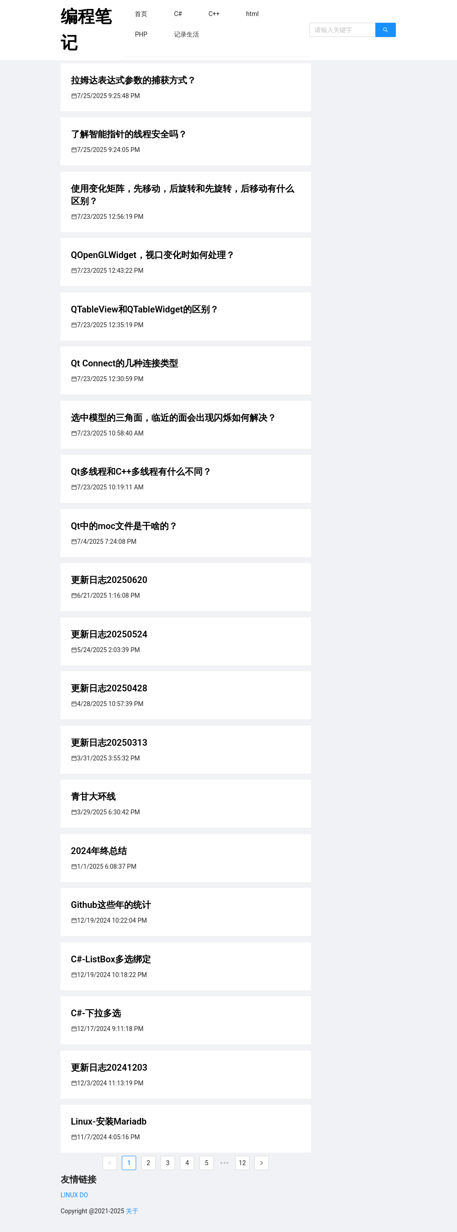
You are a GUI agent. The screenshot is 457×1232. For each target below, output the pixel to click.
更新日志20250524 (109, 634)
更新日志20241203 (109, 1067)
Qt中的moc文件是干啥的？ (124, 526)
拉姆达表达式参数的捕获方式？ (133, 80)
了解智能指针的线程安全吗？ (129, 134)
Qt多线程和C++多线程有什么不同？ (141, 471)
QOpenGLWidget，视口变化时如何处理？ (153, 255)
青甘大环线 (93, 796)
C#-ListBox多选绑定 (111, 959)
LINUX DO (74, 1195)
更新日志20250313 (109, 742)
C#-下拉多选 (96, 1013)
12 (242, 1162)
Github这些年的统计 (111, 904)
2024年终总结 (99, 851)
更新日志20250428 (109, 688)
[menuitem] (141, 14)
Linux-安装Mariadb (109, 1121)
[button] (141, 14)
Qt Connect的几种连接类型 (124, 363)
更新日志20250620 (109, 580)
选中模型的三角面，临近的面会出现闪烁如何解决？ (173, 417)
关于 (132, 1211)
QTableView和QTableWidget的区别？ (145, 309)
